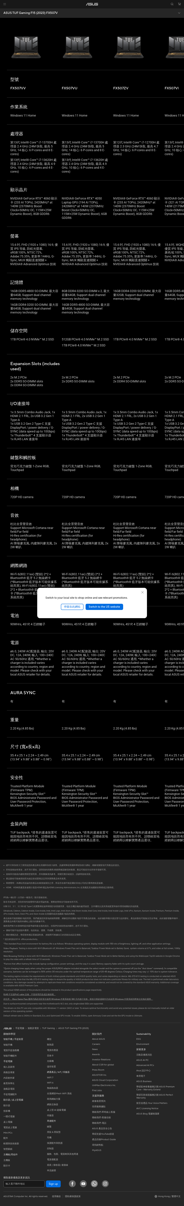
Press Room (98, 1070)
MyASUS (96, 1150)
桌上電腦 (7, 1122)
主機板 (6, 1160)
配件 (5, 1138)
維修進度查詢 (98, 1101)
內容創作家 (9, 1078)
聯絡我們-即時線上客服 (103, 1112)
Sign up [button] (53, 1184)
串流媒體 (51, 1170)
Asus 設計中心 (143, 1070)
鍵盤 (49, 1126)
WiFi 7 (50, 1077)
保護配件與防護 (55, 1143)
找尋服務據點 (98, 1106)
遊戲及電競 (9, 1089)
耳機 (49, 1137)
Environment (142, 1044)
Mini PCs (7, 1132)
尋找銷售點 (97, 1145)
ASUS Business (144, 1081)
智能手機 (7, 1045)
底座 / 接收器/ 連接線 (57, 1165)
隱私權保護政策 (73, 1196)
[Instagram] (105, 1183)
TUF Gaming (48, 1028)
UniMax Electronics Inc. (104, 1085)
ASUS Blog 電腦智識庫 (147, 1113)
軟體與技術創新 (11, 1143)
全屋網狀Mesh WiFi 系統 (59, 1093)
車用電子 (140, 1076)
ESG (138, 1039)
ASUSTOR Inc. (99, 1075)
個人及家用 (9, 1067)
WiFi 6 (50, 1082)
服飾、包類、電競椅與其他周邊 (62, 1154)
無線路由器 (52, 1088)
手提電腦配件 (10, 1094)
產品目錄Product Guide (104, 1139)
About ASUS (98, 1039)
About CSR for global (103, 1064)
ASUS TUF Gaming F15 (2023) (73, 1028)
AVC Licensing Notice (147, 1108)
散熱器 (50, 1044)
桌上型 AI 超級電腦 (56, 1110)
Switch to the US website (104, 606)
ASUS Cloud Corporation (105, 1080)
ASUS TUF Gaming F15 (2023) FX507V (30, 13)
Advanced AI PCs (145, 1065)
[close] (142, 592)
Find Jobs (97, 1090)
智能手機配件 (10, 1055)
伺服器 (50, 1115)
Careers (96, 1044)
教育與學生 (9, 1083)
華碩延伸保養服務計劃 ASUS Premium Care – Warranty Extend (155, 1088)
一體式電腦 (9, 1116)
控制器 (50, 1148)
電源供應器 (52, 1050)
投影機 (6, 1111)
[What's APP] (94, 1183)
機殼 (49, 1039)
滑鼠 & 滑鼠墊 (54, 1132)
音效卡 (50, 1055)
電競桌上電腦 (10, 1127)
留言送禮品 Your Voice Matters (151, 1103)
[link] (92, 4)
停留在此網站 (72, 606)
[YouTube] (83, 1183)
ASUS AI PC (142, 1060)
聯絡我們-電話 (99, 1123)
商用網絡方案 (53, 1099)
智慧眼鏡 (7, 1149)
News (95, 1049)
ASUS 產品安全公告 (102, 1128)
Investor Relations (101, 1059)
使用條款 (56, 1196)
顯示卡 (6, 1165)
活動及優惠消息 (144, 1054)
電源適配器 (52, 1159)
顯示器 (6, 1105)
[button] (4, 4)
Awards (96, 1054)
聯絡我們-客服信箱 (101, 1117)
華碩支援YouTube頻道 (103, 1134)
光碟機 (50, 1061)
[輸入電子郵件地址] (24, 1183)
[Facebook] (72, 1183)
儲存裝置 (51, 1066)
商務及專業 (9, 1072)
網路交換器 (52, 1104)
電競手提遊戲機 (11, 1050)
